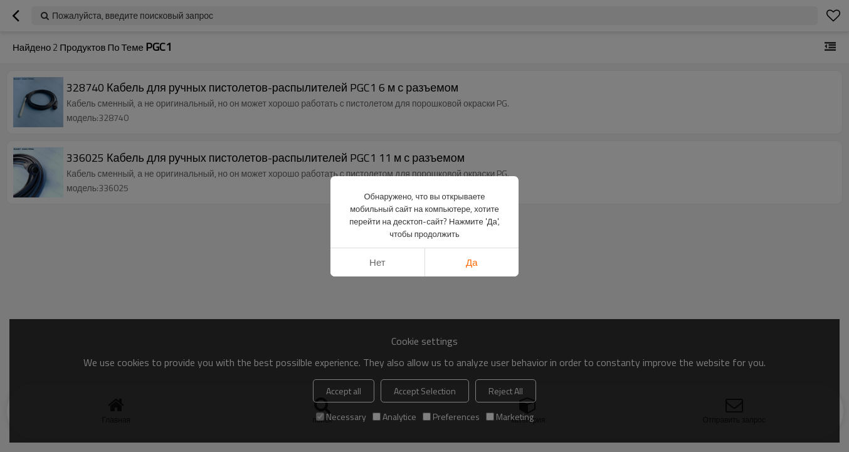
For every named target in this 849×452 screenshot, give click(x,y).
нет (377, 262)
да (472, 262)
